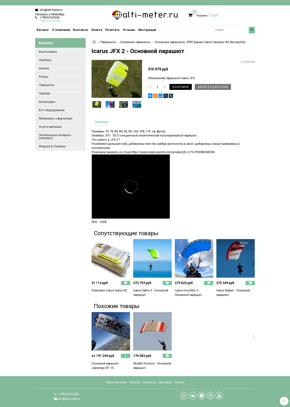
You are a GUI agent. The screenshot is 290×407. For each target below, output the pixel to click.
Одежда (44, 93)
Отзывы (129, 30)
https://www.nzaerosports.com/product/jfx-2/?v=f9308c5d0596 (173, 152)
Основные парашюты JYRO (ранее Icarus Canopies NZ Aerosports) (200, 42)
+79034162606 (49, 17)
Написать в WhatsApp (50, 14)
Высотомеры (48, 51)
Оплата (96, 30)
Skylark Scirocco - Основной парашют (152, 366)
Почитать (112, 30)
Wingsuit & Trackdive (52, 146)
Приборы (45, 60)
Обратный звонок (50, 21)
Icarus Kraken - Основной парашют (233, 293)
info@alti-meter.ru (51, 10)
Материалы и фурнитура (55, 118)
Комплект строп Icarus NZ (109, 290)
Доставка (165, 382)
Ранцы (43, 76)
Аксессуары (47, 102)
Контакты (80, 30)
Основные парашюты (135, 42)
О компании (61, 30)
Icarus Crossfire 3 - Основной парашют (188, 293)
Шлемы (44, 68)
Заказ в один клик (213, 87)
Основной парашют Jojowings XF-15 (105, 366)
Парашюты (108, 42)
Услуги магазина (50, 127)
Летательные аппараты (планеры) (55, 136)
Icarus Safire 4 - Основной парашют (150, 293)
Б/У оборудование (52, 110)
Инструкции (147, 30)
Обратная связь (116, 382)
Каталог (43, 30)
